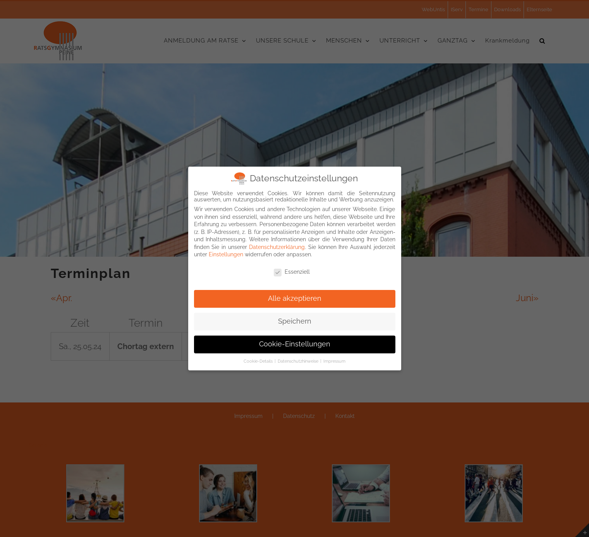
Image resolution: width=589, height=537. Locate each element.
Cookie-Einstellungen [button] (294, 343)
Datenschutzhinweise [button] (298, 360)
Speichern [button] (294, 320)
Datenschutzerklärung (277, 246)
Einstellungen (226, 253)
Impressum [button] (334, 360)
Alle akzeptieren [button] (294, 297)
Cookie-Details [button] (259, 360)
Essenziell (292, 271)
